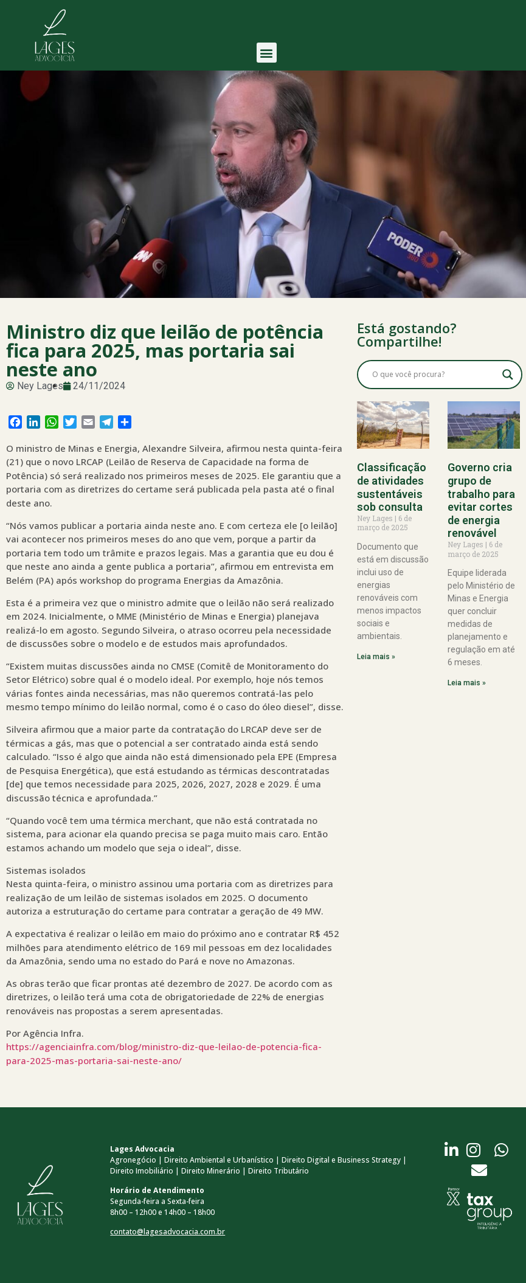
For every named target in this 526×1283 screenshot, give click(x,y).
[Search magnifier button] (507, 374)
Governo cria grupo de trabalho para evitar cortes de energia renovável (481, 500)
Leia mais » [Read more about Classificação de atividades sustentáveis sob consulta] (376, 656)
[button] (267, 48)
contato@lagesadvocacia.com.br (167, 1231)
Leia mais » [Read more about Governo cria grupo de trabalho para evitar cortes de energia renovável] (467, 683)
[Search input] (434, 374)
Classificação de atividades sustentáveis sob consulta (391, 487)
